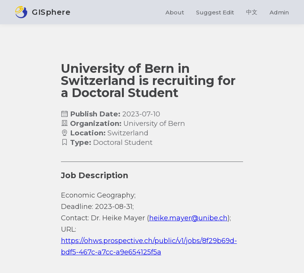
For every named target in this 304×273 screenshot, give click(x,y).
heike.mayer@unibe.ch (188, 218)
